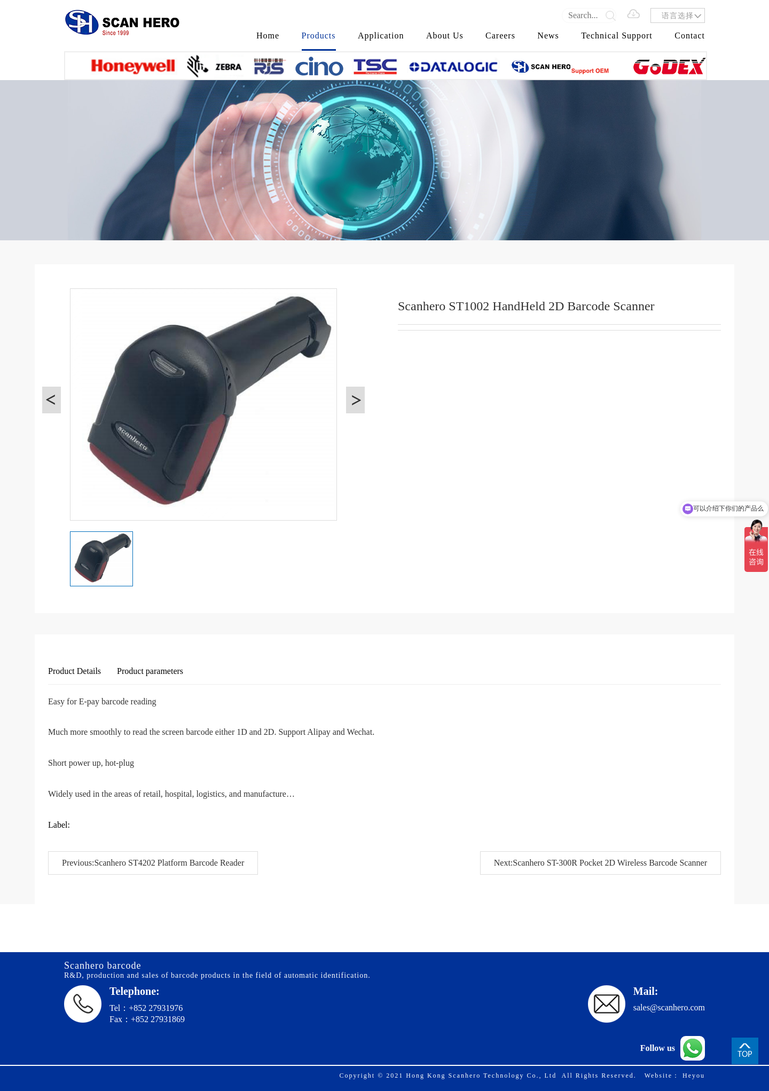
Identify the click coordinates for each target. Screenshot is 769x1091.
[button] (51, 400)
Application (381, 35)
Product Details (74, 671)
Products (319, 35)
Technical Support (617, 35)
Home (267, 35)
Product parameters (150, 671)
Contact (689, 35)
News (548, 35)
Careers (500, 35)
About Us (445, 35)
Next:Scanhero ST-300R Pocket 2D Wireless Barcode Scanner (600, 862)
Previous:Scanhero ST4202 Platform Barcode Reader (153, 862)
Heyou (693, 1075)
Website (658, 1075)
